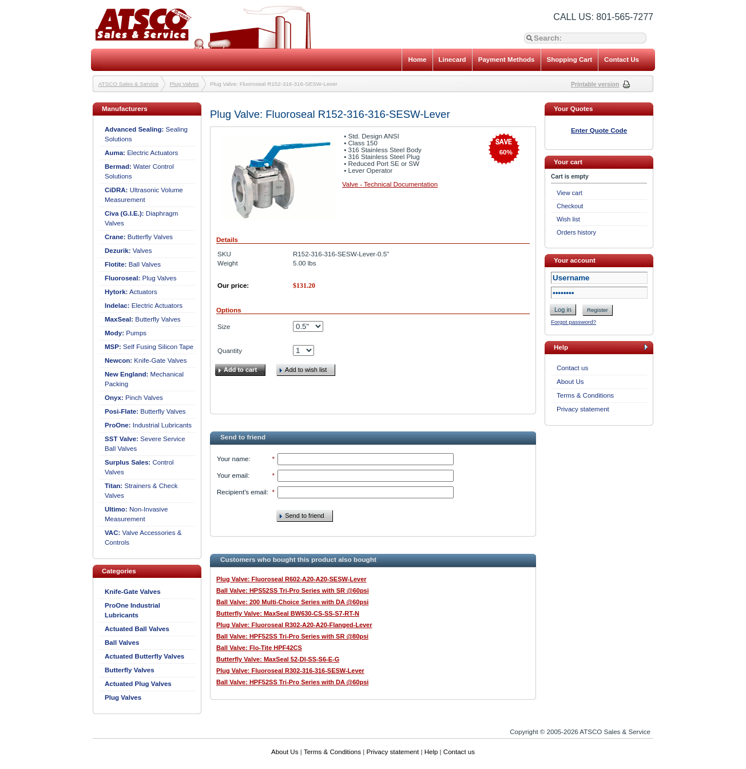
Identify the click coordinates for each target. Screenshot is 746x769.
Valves (128, 250)
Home (417, 59)
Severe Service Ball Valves (145, 443)
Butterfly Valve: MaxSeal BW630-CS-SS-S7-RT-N (287, 613)
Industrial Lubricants (148, 425)
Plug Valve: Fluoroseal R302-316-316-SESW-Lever (290, 670)
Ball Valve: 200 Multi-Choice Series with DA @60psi (292, 601)
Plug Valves (184, 84)
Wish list (568, 219)
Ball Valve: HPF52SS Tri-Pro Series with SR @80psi (292, 636)
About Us (570, 381)
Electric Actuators (141, 152)
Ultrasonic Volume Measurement (144, 195)
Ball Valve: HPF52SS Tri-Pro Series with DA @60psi (292, 682)
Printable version (595, 84)
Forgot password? (573, 322)
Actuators (131, 291)
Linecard (452, 59)
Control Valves (139, 467)
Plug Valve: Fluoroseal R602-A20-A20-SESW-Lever (291, 579)
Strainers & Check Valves (141, 490)
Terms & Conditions (585, 395)
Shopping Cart (570, 59)
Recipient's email (242, 492)
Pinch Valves (134, 397)
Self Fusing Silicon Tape (149, 346)
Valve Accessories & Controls (143, 537)
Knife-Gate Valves (146, 360)
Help (431, 751)
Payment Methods (506, 59)
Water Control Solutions (139, 171)
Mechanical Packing (144, 379)
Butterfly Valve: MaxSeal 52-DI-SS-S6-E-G (277, 659)
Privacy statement (583, 409)
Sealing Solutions (146, 134)
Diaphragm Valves (141, 218)
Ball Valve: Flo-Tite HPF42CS (259, 647)
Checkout (570, 206)
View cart (569, 192)
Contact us (572, 367)
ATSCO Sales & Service (128, 84)
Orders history (576, 232)
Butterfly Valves (139, 236)
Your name (232, 458)
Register (597, 310)
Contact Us (621, 59)
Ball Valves (133, 264)
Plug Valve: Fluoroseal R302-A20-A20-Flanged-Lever (294, 624)
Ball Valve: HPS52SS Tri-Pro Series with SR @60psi (292, 590)
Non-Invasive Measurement (136, 514)
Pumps (125, 333)
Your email (232, 475)
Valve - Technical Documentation (390, 184)
